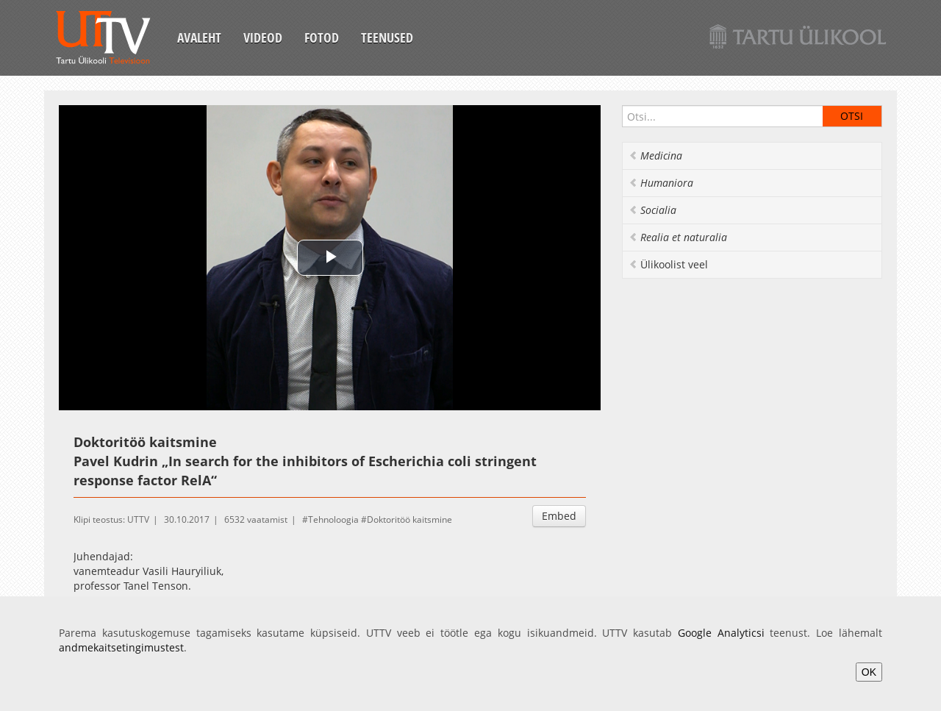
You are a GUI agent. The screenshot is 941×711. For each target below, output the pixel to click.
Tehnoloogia (333, 519)
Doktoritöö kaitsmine (409, 519)
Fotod (321, 37)
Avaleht (199, 37)
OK (869, 672)
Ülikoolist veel (668, 264)
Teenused (387, 37)
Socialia (652, 210)
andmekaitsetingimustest (121, 647)
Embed (559, 516)
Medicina (655, 155)
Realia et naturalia (678, 237)
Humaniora (661, 183)
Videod (262, 37)
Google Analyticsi (721, 633)
